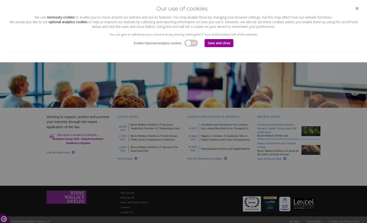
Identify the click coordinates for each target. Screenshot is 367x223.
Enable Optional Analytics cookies (158, 43)
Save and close (219, 43)
